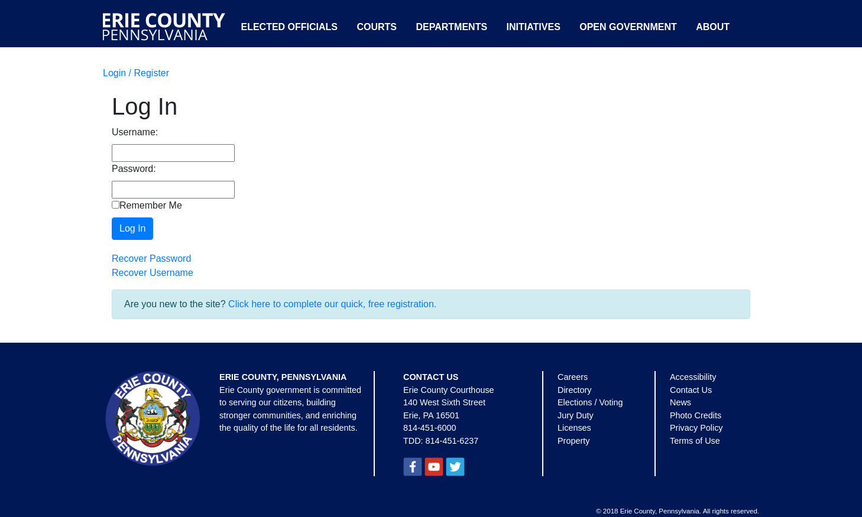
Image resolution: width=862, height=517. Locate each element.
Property (573, 441)
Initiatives (533, 27)
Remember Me (147, 205)
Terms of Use (695, 441)
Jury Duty (576, 415)
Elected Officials (289, 27)
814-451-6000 (429, 428)
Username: (135, 132)
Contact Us (691, 390)
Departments (451, 27)
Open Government (627, 27)
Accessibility (693, 377)
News (680, 402)
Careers (573, 377)
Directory (575, 390)
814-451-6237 (452, 441)
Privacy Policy (696, 428)
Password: (134, 169)
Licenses (574, 428)
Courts (377, 27)
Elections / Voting (590, 402)
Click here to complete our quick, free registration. (332, 304)
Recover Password (151, 258)
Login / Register (136, 73)
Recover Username (152, 273)
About (713, 27)
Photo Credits (695, 415)
